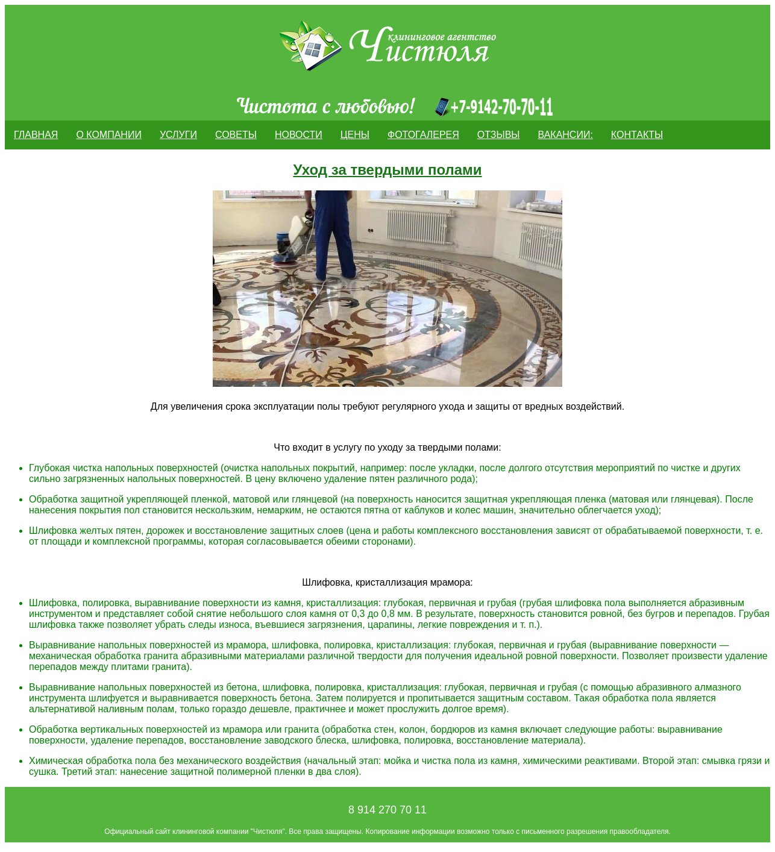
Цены (354, 135)
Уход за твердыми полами (387, 169)
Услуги (178, 135)
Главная (36, 135)
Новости (298, 135)
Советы (236, 135)
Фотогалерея (423, 135)
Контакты (637, 135)
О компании (109, 135)
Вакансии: (565, 135)
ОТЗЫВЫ (498, 135)
